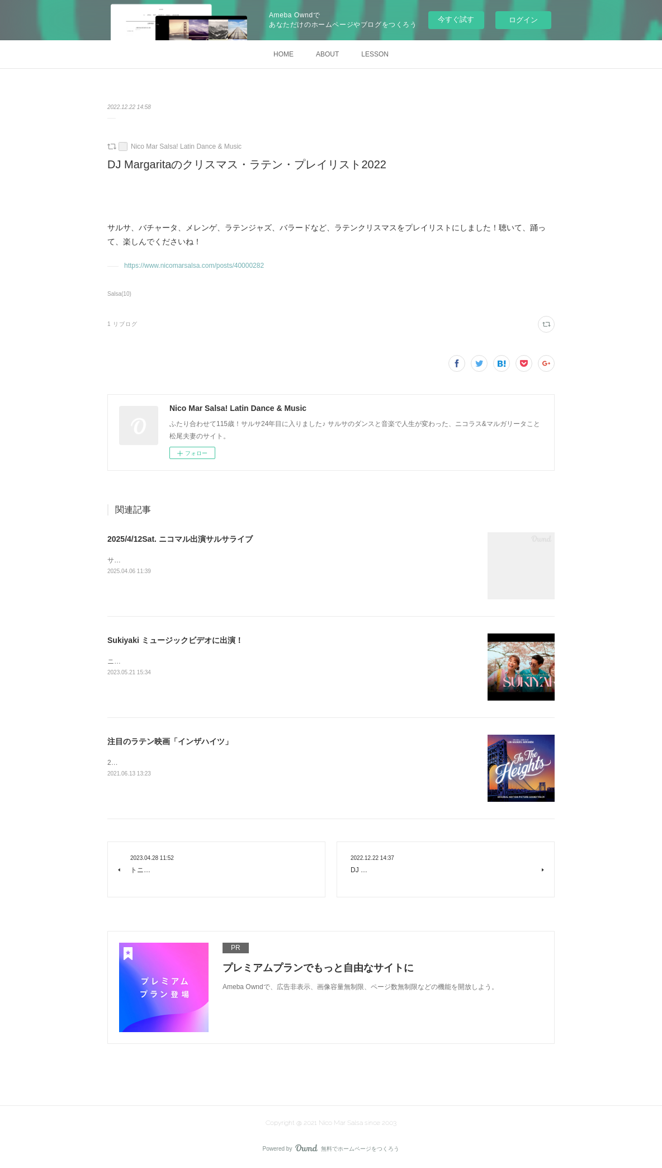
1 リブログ (122, 324)
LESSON (375, 54)
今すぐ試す (456, 19)
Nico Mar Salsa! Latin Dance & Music (186, 146)
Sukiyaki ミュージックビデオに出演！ (175, 640)
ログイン (523, 20)
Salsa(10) (119, 294)
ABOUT (327, 54)
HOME (283, 54)
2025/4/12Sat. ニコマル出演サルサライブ (180, 539)
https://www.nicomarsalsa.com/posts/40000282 (194, 265)
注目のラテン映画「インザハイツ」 (170, 741)
